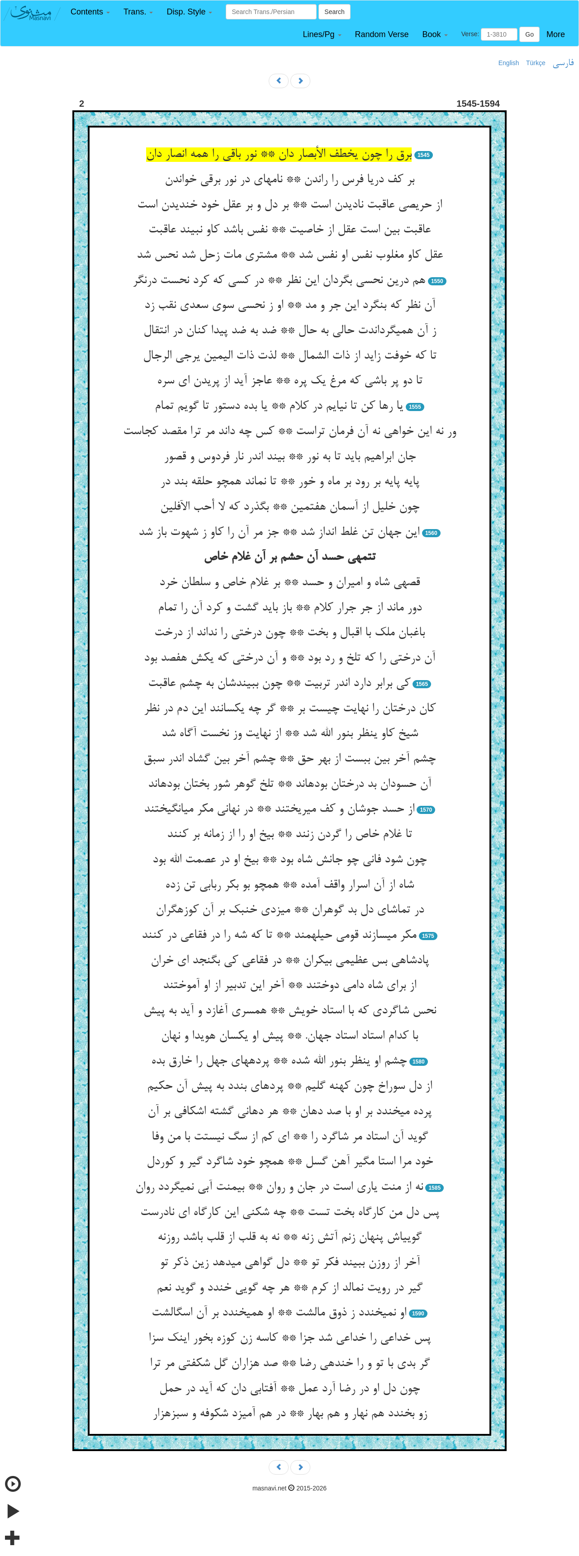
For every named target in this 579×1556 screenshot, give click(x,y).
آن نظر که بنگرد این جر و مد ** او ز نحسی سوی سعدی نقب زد (289, 305)
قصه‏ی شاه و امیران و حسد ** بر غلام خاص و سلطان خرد (289, 583)
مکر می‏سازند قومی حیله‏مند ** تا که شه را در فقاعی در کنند (279, 935)
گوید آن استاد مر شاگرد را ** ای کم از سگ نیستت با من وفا (290, 1137)
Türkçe (536, 62)
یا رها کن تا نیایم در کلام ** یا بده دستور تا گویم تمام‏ (279, 406)
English (508, 62)
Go (529, 34)
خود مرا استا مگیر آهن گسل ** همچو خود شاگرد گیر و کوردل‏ (290, 1162)
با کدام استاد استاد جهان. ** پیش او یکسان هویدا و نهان (289, 1036)
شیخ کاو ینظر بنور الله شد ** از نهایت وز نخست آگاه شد (289, 734)
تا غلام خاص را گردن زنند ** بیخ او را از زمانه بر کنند (289, 835)
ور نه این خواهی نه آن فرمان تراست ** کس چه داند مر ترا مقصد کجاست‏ (289, 432)
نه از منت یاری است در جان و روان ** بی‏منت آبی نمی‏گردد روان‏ (279, 1187)
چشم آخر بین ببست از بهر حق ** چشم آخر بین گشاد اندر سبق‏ (289, 759)
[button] (90, 12)
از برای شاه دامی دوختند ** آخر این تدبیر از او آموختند (289, 986)
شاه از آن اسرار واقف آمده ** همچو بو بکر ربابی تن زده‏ (289, 885)
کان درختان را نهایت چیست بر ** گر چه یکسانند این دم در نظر (290, 709)
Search (334, 11)
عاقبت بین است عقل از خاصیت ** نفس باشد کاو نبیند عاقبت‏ (289, 230)
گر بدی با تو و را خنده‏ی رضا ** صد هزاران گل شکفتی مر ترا (290, 1364)
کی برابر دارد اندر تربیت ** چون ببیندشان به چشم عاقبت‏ (279, 683)
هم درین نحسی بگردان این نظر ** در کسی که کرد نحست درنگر (279, 281)
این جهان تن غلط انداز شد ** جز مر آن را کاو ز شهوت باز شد (278, 532)
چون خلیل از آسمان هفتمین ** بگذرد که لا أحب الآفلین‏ (289, 507)
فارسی (563, 63)
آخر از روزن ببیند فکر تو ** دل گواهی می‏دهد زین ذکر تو (290, 1263)
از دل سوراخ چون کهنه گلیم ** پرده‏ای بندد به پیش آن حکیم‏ (289, 1086)
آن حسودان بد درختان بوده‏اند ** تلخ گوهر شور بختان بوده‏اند (289, 784)
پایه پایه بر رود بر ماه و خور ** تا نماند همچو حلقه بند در (289, 482)
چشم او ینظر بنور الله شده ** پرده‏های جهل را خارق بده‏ (279, 1061)
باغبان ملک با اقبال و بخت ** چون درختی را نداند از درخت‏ (289, 633)
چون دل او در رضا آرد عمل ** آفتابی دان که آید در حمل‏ (289, 1389)
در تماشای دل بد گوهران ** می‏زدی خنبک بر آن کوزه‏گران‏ (290, 910)
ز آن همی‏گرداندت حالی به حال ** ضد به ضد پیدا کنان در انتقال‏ (289, 331)
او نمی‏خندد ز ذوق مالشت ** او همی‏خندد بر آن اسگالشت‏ (279, 1313)
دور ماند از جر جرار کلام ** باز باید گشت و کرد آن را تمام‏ (290, 608)
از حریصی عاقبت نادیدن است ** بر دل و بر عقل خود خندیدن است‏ (289, 205)
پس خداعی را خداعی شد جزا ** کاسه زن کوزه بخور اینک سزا (289, 1338)
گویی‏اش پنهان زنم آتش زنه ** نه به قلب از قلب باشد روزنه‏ (289, 1237)
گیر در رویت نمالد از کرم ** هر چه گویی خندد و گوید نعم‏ (289, 1288)
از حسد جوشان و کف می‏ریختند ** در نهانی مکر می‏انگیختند (279, 809)
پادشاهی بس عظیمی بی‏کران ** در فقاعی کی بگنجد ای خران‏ (290, 961)
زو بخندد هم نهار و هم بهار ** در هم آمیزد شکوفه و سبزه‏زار (289, 1414)
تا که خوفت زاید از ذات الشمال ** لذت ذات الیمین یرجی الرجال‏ (290, 356)
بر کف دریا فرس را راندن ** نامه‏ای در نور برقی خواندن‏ (289, 180)
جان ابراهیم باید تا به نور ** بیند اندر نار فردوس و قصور (290, 457)
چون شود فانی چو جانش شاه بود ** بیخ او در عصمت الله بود (289, 860)
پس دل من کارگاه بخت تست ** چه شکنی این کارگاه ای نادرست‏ (289, 1213)
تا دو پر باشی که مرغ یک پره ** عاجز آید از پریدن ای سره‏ (289, 381)
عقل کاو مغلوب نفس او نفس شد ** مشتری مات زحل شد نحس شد (290, 255)
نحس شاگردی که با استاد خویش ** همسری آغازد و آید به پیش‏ (289, 1011)
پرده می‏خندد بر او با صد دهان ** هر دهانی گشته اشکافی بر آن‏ (289, 1112)
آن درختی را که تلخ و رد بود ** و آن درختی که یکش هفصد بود (289, 658)
